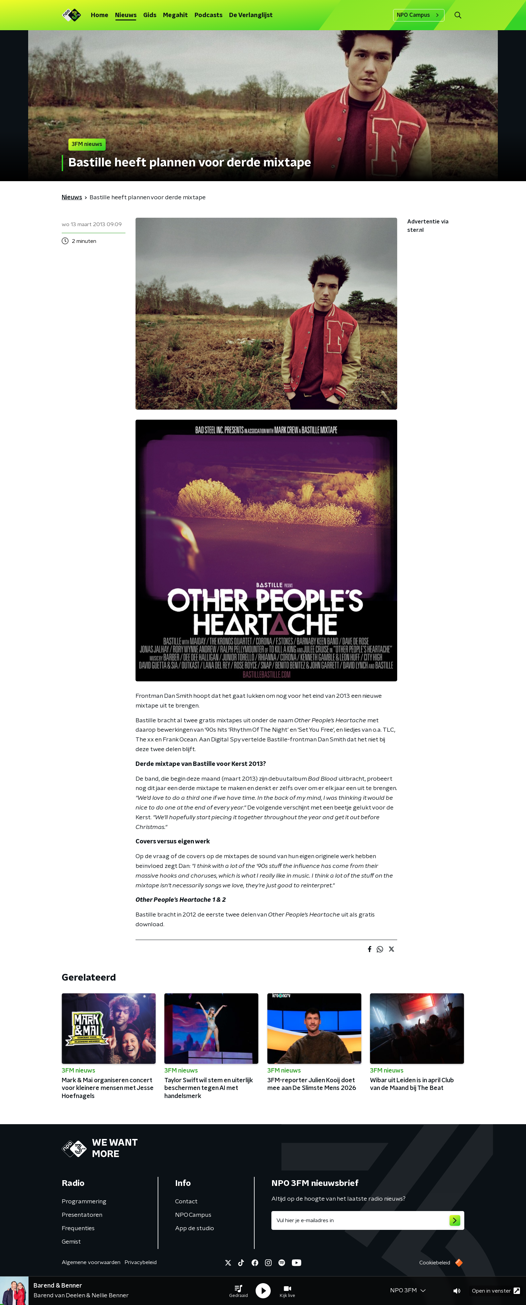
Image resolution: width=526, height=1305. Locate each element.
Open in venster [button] (496, 1291)
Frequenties (78, 1228)
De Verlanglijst (251, 15)
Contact (186, 1202)
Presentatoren (82, 1215)
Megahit (175, 15)
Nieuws (126, 15)
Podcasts (208, 15)
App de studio (194, 1228)
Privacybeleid (140, 1262)
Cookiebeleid (434, 1262)
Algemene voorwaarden (91, 1262)
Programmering (84, 1202)
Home (99, 15)
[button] (238, 1291)
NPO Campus (419, 15)
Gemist (71, 1242)
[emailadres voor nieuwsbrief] (367, 1220)
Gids (149, 15)
